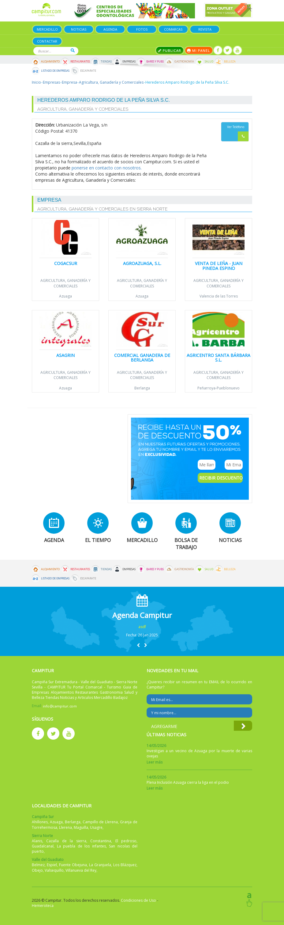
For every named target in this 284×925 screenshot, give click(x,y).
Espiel (52, 864)
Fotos (142, 29)
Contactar (47, 41)
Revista (204, 29)
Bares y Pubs (155, 61)
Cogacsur (65, 263)
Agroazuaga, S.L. (142, 263)
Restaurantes (80, 61)
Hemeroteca (43, 905)
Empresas (129, 61)
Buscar (73, 50)
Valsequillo (54, 870)
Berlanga (142, 388)
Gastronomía (184, 61)
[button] (138, 645)
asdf (142, 626)
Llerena (65, 827)
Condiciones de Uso (138, 900)
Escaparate (88, 71)
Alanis (37, 840)
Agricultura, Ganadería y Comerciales (111, 82)
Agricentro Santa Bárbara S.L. (218, 357)
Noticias (78, 29)
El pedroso (125, 840)
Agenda (110, 29)
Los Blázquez (124, 864)
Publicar (169, 50)
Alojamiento (50, 61)
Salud (209, 61)
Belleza (230, 61)
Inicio (36, 82)
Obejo (37, 870)
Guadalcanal (43, 846)
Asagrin (65, 355)
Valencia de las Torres (219, 296)
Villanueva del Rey (80, 870)
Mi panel (198, 50)
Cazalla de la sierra (66, 840)
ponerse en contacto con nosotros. (107, 168)
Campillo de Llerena (100, 822)
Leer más (155, 762)
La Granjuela (100, 864)
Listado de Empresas (55, 71)
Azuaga (65, 296)
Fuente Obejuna (73, 864)
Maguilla (81, 827)
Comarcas (173, 29)
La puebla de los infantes (81, 846)
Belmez (38, 864)
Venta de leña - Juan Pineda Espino (218, 265)
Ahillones (40, 822)
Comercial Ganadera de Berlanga (142, 357)
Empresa (69, 82)
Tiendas (106, 61)
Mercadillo (47, 29)
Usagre (96, 827)
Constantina (100, 840)
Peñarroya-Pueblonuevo (218, 388)
